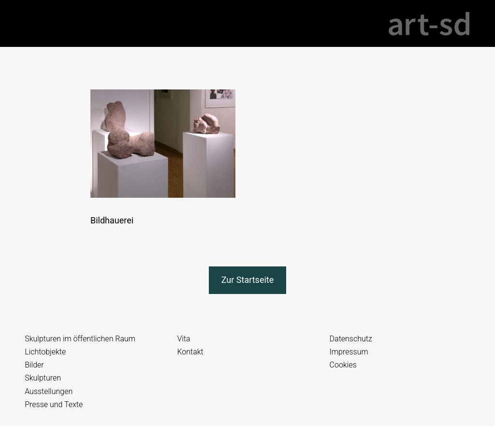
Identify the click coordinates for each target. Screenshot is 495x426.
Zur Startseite (247, 280)
